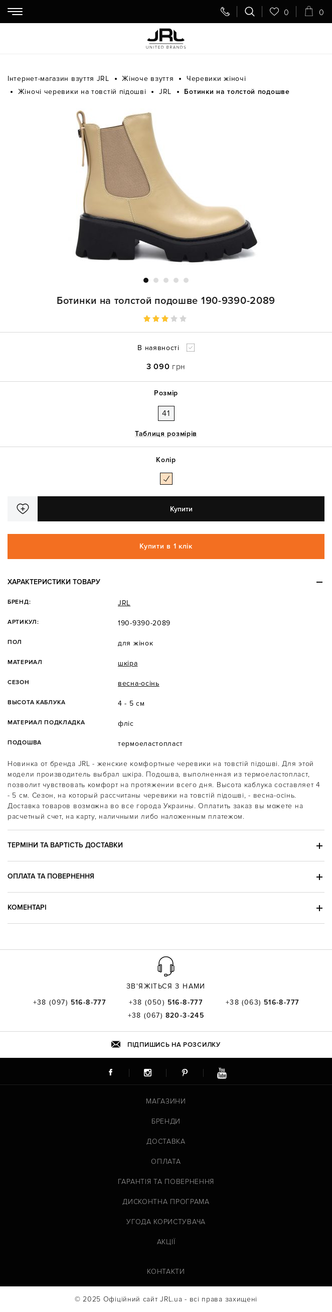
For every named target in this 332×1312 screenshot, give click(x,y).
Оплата (166, 1161)
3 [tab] (166, 280)
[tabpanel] (166, 186)
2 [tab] (155, 280)
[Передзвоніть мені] (225, 11)
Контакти (166, 1271)
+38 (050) (166, 1003)
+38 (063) (262, 1003)
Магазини (166, 1101)
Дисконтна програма (166, 1201)
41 (166, 413)
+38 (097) (69, 1003)
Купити (181, 509)
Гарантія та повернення (166, 1181)
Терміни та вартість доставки (65, 845)
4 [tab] (176, 280)
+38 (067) (166, 1016)
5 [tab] (186, 280)
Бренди (166, 1121)
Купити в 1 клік (166, 546)
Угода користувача (166, 1222)
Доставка (166, 1141)
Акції (166, 1242)
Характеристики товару (54, 582)
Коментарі (27, 907)
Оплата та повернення (51, 876)
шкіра (128, 663)
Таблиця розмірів (166, 433)
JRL (124, 603)
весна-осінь (138, 683)
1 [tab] (145, 280)
